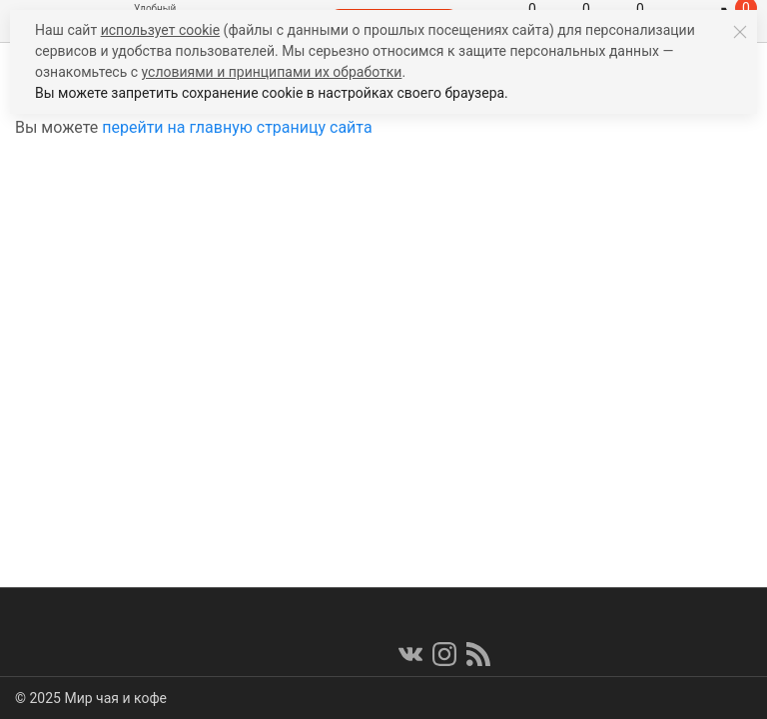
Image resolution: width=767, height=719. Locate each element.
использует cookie (160, 30)
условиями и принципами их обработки (272, 72)
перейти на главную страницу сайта (237, 127)
